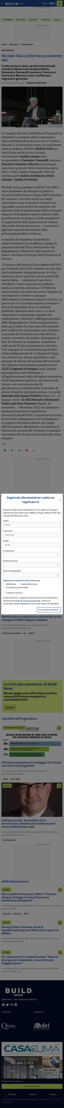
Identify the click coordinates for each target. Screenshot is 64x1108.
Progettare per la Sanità (17, 587)
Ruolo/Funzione (10, 561)
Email (6, 541)
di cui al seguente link (30, 601)
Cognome (7, 531)
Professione (8, 551)
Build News (11, 584)
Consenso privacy (14, 593)
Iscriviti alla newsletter (49, 610)
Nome (6, 521)
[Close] (60, 500)
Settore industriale (12, 571)
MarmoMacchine (29, 584)
